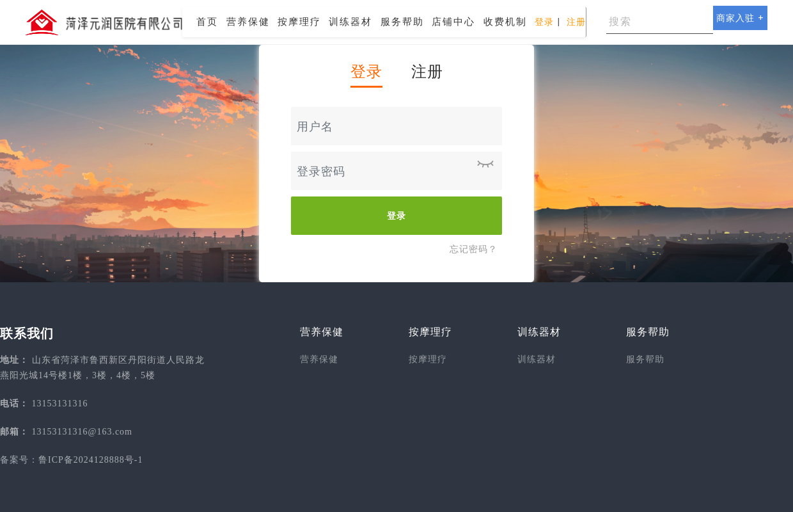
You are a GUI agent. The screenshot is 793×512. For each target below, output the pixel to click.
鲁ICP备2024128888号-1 (90, 460)
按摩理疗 (299, 21)
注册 (576, 21)
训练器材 (350, 21)
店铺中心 (453, 21)
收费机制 (505, 21)
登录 (544, 21)
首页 (207, 21)
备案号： (19, 460)
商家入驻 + (740, 18)
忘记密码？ (474, 249)
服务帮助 (402, 21)
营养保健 (248, 21)
